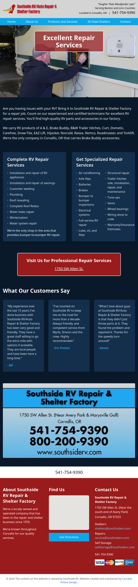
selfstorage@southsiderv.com (115, 547)
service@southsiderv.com (112, 538)
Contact (125, 22)
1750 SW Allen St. (68, 268)
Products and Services (63, 22)
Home (11, 22)
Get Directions (69, 537)
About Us (32, 22)
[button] (69, 509)
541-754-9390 (69, 472)
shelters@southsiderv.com (112, 528)
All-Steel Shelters (99, 22)
